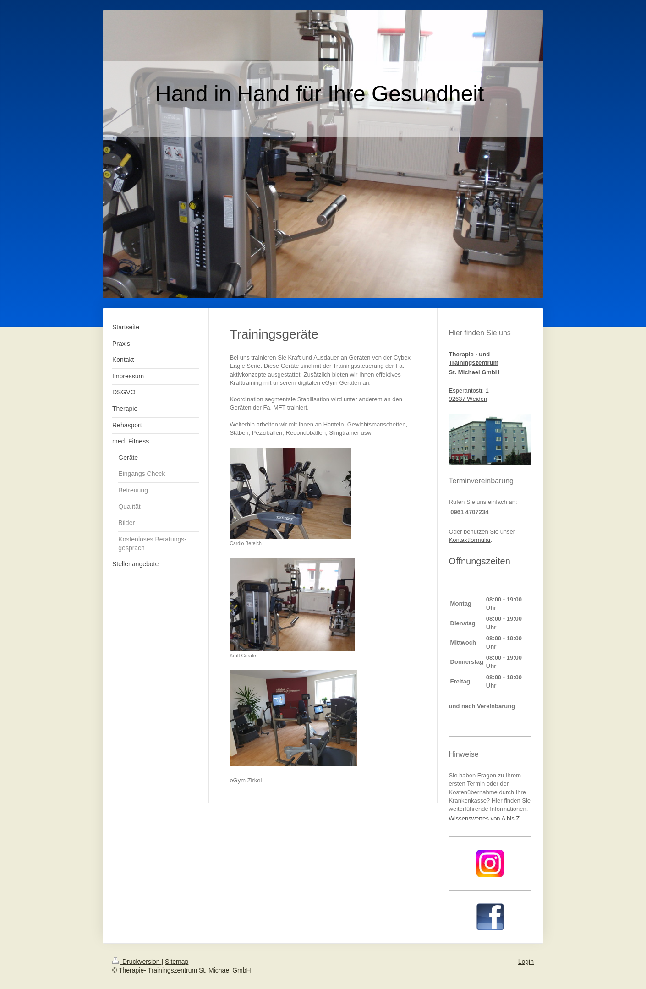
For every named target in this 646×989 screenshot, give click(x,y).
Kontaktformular (470, 539)
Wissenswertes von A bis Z (484, 818)
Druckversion (136, 961)
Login (526, 961)
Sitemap (176, 961)
